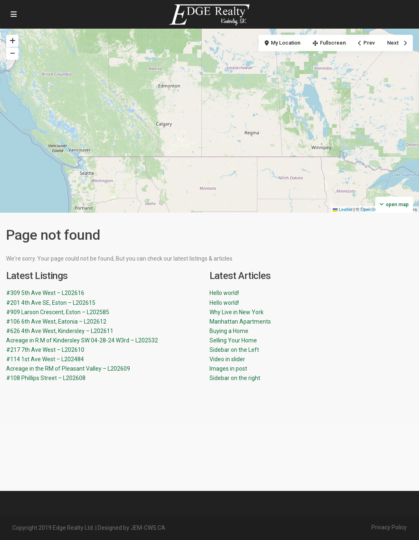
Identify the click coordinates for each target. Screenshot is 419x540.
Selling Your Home (233, 340)
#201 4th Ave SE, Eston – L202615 (50, 302)
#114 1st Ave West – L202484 (45, 359)
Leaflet (342, 209)
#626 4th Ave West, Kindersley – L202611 (59, 331)
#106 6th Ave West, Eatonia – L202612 (56, 321)
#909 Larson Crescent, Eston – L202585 (57, 312)
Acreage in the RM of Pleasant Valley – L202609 (68, 368)
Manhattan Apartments (240, 321)
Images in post (228, 368)
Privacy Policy (389, 527)
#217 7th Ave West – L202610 (45, 349)
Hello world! (224, 293)
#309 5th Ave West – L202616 (45, 293)
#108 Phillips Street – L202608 (46, 378)
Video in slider (227, 359)
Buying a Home (229, 331)
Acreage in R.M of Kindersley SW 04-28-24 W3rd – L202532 (82, 340)
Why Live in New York (237, 312)
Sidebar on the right (235, 378)
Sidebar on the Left (234, 349)
